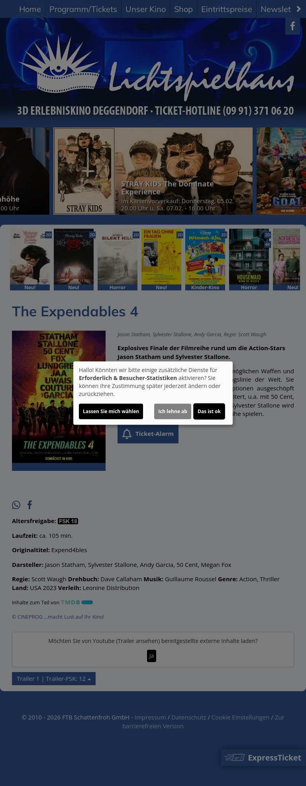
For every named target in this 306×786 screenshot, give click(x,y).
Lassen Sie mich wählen (111, 411)
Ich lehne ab (172, 411)
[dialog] (153, 393)
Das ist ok (209, 411)
